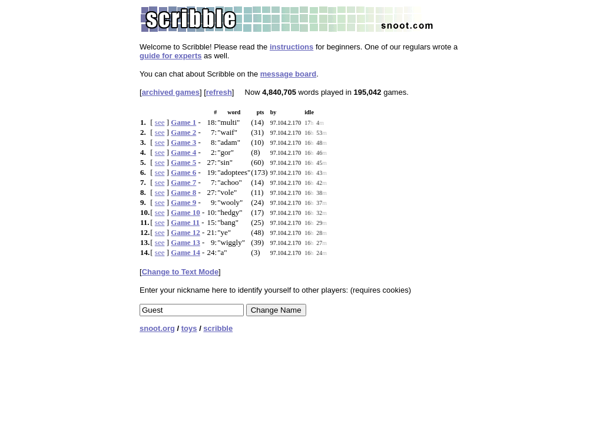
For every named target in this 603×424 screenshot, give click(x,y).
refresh (219, 92)
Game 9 (183, 202)
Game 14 (185, 252)
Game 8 (183, 192)
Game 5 (183, 162)
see (160, 122)
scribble (218, 328)
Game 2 (183, 132)
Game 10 (185, 212)
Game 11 (185, 222)
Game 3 (183, 142)
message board (288, 73)
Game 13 (185, 242)
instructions (291, 46)
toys (189, 328)
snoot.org (157, 328)
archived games (171, 92)
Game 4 (183, 152)
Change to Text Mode (180, 271)
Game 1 (183, 122)
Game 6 (183, 172)
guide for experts (170, 55)
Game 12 (185, 232)
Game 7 (183, 182)
